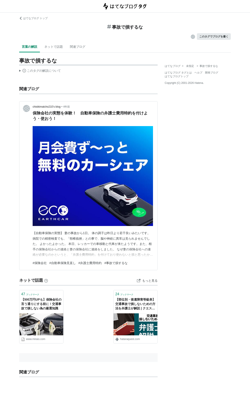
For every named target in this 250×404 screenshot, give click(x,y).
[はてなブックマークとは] (46, 280)
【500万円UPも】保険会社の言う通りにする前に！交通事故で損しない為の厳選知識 (41, 304)
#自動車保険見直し (62, 263)
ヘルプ (198, 72)
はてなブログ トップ (33, 18)
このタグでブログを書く (213, 36)
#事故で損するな (116, 263)
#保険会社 (40, 263)
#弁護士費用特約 (90, 263)
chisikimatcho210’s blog (47, 106)
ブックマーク (30, 294)
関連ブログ (77, 46)
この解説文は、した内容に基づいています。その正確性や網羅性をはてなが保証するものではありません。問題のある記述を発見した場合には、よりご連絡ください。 (40, 71)
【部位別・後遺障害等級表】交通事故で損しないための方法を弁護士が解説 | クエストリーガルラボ (135, 304)
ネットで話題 (53, 46)
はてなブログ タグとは (178, 72)
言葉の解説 (29, 46)
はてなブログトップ (176, 76)
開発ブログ (211, 72)
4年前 (66, 106)
